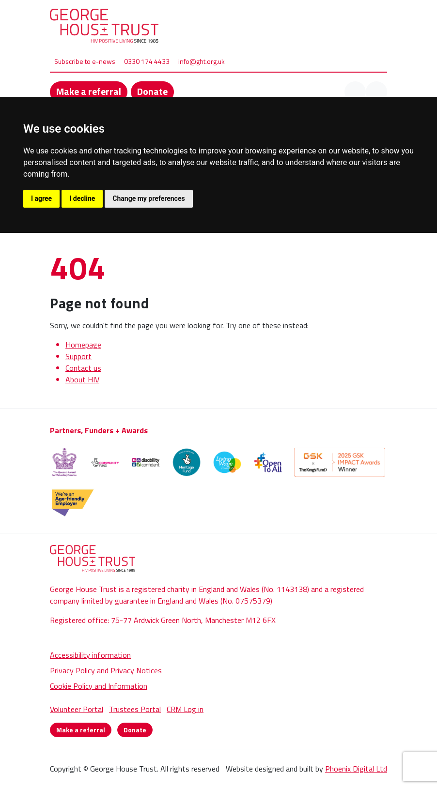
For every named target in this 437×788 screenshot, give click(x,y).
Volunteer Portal (76, 709)
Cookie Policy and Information (98, 686)
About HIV (82, 379)
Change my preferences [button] (148, 198)
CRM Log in (185, 709)
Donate (152, 91)
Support (78, 356)
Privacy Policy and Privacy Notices (106, 670)
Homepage (83, 344)
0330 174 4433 (147, 61)
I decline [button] (82, 198)
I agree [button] (41, 198)
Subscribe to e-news (84, 61)
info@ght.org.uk (201, 61)
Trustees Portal (135, 709)
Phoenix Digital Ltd (356, 768)
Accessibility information (90, 655)
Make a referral (88, 91)
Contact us (83, 368)
